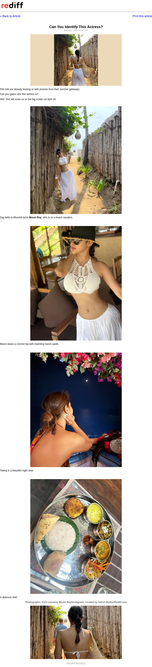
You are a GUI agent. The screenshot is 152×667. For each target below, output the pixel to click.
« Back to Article (10, 16)
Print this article (142, 16)
